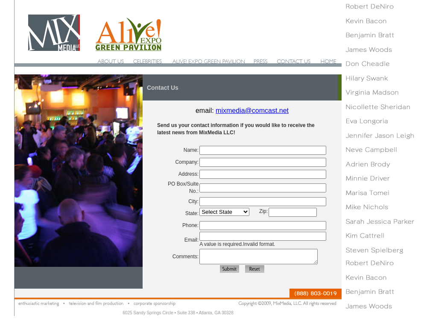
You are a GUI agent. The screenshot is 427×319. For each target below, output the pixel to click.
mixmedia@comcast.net (252, 110)
